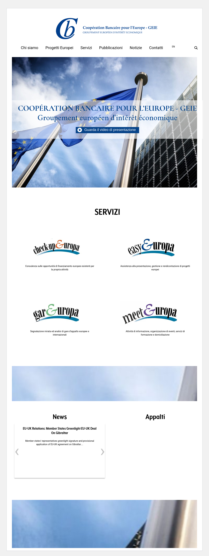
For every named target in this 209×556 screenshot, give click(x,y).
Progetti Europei (59, 47)
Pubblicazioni (110, 47)
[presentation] (16, 451)
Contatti (156, 47)
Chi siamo (29, 47)
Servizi (86, 47)
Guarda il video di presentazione (107, 130)
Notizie (136, 47)
